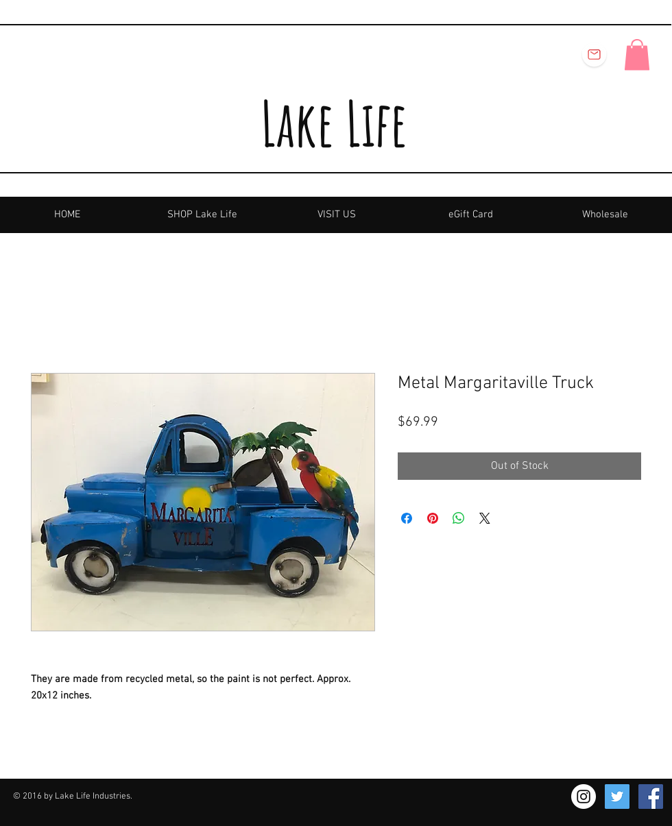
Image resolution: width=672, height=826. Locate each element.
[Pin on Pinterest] (432, 518)
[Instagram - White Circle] (583, 796)
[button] (637, 54)
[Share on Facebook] (406, 518)
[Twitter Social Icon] (617, 796)
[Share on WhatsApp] (459, 518)
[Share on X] (485, 518)
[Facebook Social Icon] (650, 796)
